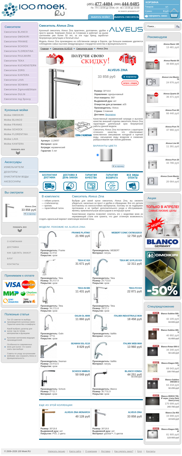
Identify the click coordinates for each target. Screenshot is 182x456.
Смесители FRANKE (16, 41)
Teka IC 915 (84, 260)
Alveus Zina (135, 412)
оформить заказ (158, 15)
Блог (10, 258)
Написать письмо (56, 451)
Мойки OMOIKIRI (14, 115)
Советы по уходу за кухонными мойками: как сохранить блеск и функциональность (21, 355)
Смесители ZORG (14, 70)
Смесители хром (84, 48)
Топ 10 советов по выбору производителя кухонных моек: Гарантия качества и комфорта (21, 322)
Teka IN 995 (84, 288)
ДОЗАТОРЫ (11, 172)
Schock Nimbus (81, 371)
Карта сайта (75, 451)
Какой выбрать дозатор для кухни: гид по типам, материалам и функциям (19, 331)
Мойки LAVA (11, 139)
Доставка (13, 247)
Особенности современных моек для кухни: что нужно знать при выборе (19, 346)
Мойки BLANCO (13, 120)
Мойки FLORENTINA (16, 134)
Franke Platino (81, 232)
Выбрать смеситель (126, 17)
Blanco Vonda (133, 371)
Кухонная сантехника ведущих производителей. (21, 339)
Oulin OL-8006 (82, 316)
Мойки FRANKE (13, 124)
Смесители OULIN (14, 94)
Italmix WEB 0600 (132, 343)
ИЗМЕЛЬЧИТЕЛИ (14, 167)
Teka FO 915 (135, 288)
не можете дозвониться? (128, 11)
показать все (18, 149)
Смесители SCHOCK (16, 46)
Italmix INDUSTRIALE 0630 (128, 316)
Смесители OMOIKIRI (16, 37)
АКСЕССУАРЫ (12, 181)
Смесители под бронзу (17, 99)
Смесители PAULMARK (17, 56)
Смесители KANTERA (16, 75)
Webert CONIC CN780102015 (126, 232)
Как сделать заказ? (19, 253)
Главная (45, 48)
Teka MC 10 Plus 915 (131, 260)
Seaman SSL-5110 (80, 343)
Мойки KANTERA (14, 144)
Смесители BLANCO (16, 32)
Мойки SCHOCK (13, 129)
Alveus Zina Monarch (77, 412)
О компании (14, 241)
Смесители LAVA (14, 80)
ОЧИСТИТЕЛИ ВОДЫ (16, 177)
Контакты (13, 264)
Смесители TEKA (14, 61)
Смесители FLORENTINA (18, 51)
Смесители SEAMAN (16, 84)
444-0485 (130, 3)
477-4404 (103, 3)
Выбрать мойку (100, 17)
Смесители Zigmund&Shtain (20, 89)
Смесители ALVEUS (62, 48)
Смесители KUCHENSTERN (20, 65)
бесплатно (110, 114)
